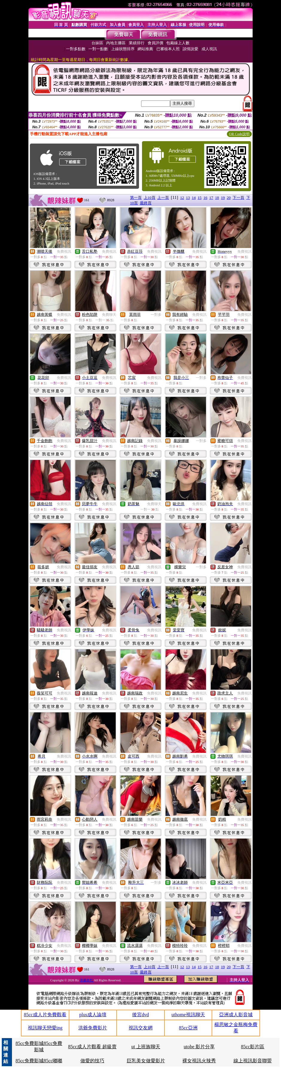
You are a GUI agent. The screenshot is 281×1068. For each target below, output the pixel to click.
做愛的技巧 (92, 1060)
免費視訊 (64, 251)
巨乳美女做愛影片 (146, 1060)
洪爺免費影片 (92, 1027)
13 (188, 197)
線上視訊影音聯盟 (252, 1060)
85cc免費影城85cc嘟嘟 (39, 1060)
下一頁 (238, 197)
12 (182, 197)
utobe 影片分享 (199, 1046)
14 (194, 197)
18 (217, 197)
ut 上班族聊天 (145, 1046)
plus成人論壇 (92, 1014)
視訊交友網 (140, 1027)
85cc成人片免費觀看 (45, 1014)
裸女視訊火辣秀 (199, 1060)
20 (229, 197)
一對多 (156, 315)
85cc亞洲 (188, 1027)
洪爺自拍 (87, 980)
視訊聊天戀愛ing (45, 1027)
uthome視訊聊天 (188, 1014)
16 (205, 197)
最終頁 (146, 203)
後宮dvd (140, 1014)
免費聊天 (109, 315)
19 (223, 197)
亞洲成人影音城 (236, 1014)
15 (199, 197)
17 (211, 197)
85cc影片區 (252, 1046)
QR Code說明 (239, 134)
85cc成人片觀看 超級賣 (92, 1046)
